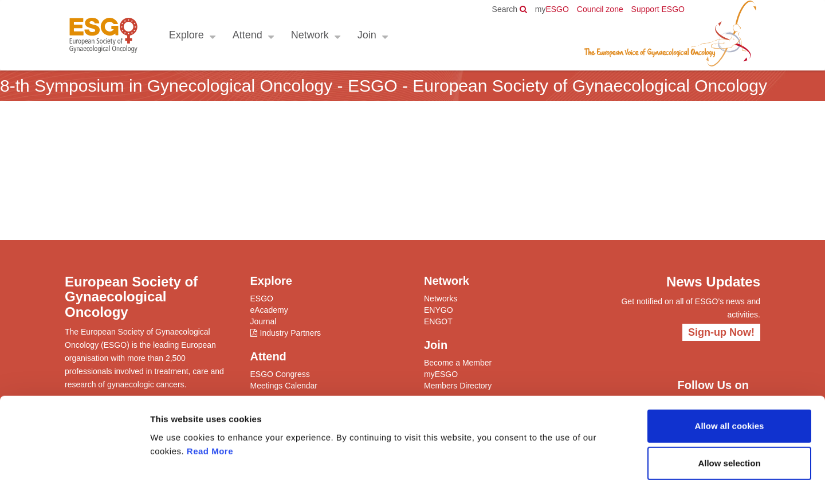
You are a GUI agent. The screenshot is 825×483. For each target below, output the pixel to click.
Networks (440, 298)
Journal (263, 321)
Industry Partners (290, 332)
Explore (185, 35)
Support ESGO (658, 9)
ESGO (552, 9)
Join (366, 35)
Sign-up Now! (721, 332)
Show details (601, 460)
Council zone (600, 9)
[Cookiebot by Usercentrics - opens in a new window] (74, 460)
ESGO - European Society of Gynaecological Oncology (103, 35)
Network (309, 35)
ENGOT (438, 321)
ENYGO (438, 310)
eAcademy (269, 310)
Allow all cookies (729, 370)
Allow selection (729, 408)
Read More (210, 395)
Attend (247, 35)
